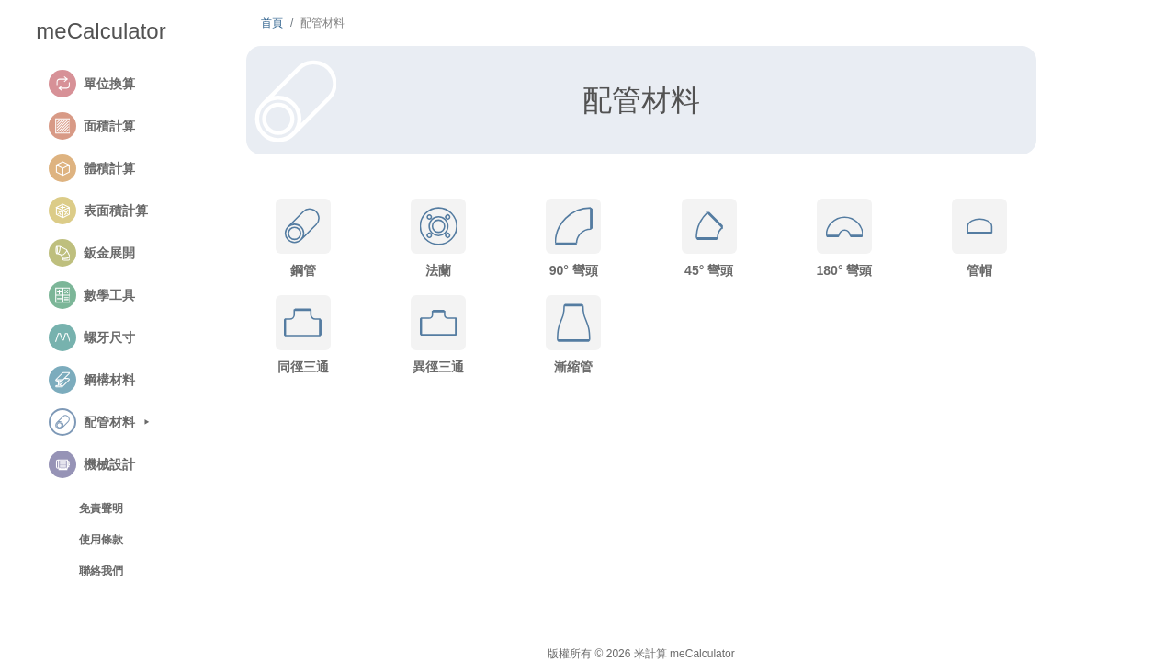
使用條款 (101, 539)
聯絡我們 (101, 571)
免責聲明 (101, 508)
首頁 (272, 23)
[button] (122, 83)
